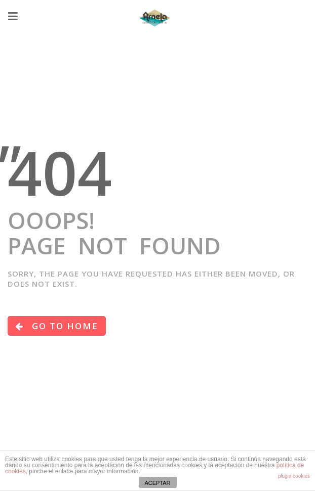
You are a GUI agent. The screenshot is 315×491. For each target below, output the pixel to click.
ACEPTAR (157, 483)
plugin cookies (294, 476)
